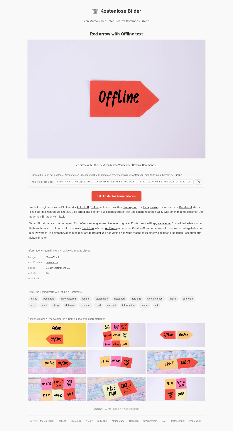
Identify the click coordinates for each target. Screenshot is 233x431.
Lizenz (178, 175)
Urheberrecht (150, 421)
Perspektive (150, 207)
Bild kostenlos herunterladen (116, 197)
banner (144, 305)
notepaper (119, 299)
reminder (85, 305)
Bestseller (76, 421)
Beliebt (62, 421)
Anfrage (136, 175)
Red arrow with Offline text (90, 165)
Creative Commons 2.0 (145, 165)
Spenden (134, 421)
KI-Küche (102, 421)
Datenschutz (177, 421)
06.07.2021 (52, 263)
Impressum (195, 421)
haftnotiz (136, 299)
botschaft (188, 299)
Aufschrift (83, 207)
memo (173, 299)
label (44, 305)
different (70, 305)
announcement (155, 299)
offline (34, 299)
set (156, 305)
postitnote (48, 299)
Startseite (99, 409)
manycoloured (68, 299)
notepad (111, 305)
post (33, 305)
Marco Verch (117, 165)
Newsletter (164, 224)
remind (86, 299)
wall (99, 305)
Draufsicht (185, 207)
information (128, 305)
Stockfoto (88, 228)
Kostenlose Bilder (116, 11)
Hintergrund (130, 207)
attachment (102, 299)
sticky (56, 305)
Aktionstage (118, 421)
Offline (95, 207)
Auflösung (111, 228)
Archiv (108, 409)
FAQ (164, 421)
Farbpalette (83, 212)
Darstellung (99, 233)
